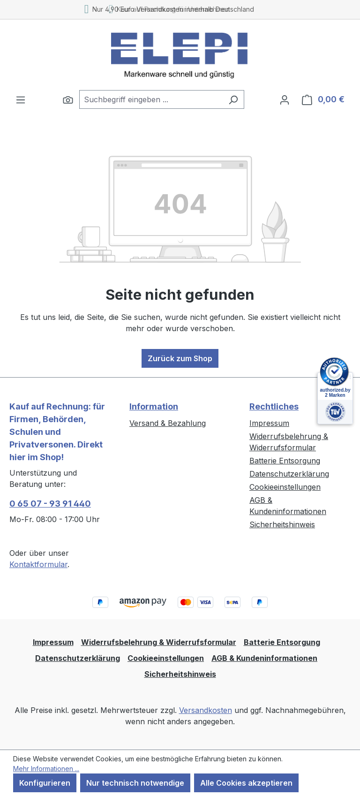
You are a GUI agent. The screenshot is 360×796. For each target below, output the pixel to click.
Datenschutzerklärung (289, 473)
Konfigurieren (44, 783)
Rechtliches (274, 406)
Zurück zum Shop (180, 358)
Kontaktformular (38, 564)
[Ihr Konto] (284, 99)
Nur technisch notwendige (135, 783)
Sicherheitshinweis (282, 524)
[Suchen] (68, 99)
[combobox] (151, 99)
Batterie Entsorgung (284, 460)
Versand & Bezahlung (167, 423)
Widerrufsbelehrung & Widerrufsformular (158, 642)
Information (153, 406)
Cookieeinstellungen (285, 487)
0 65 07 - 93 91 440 (50, 503)
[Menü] (20, 99)
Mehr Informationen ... (46, 769)
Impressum (269, 423)
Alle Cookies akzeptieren (246, 783)
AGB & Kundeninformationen (264, 658)
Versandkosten (205, 710)
